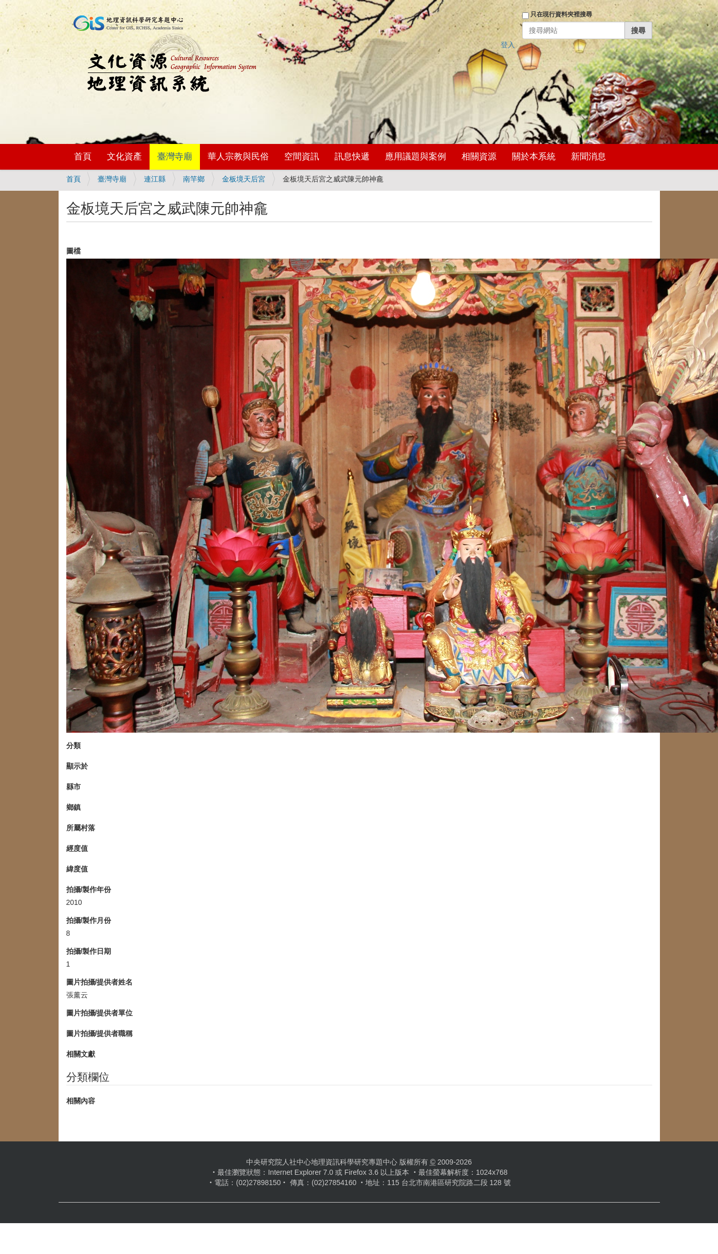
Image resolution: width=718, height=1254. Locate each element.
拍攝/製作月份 (89, 920)
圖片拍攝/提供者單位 (99, 1013)
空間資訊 (301, 156)
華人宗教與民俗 (238, 156)
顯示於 (77, 766)
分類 (73, 745)
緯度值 (77, 869)
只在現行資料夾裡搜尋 (561, 14)
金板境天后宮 (243, 179)
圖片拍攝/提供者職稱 (99, 1033)
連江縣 (154, 179)
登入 (508, 45)
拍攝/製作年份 (89, 889)
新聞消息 (588, 156)
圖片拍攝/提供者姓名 (99, 982)
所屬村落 (80, 828)
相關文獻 (80, 1054)
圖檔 (73, 251)
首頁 (82, 156)
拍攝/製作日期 (89, 951)
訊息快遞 (352, 156)
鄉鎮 (73, 807)
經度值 (77, 848)
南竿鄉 (194, 179)
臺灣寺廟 (174, 156)
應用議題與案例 (415, 156)
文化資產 (124, 156)
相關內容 (80, 1101)
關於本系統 (534, 156)
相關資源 (479, 156)
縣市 (73, 787)
